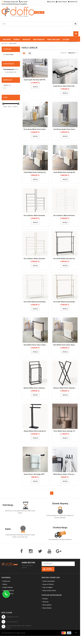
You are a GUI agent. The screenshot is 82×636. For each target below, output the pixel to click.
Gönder (49, 569)
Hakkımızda (6, 581)
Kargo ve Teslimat (48, 584)
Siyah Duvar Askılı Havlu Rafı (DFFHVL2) (65, 86)
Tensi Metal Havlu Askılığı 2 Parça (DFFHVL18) (65, 431)
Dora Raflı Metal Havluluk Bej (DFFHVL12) (65, 302)
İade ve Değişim (48, 587)
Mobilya (45, 599)
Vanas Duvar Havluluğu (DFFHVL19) (36, 474)
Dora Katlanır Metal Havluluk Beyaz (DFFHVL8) (65, 215)
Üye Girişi (51, 1)
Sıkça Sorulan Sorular (49, 590)
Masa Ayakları (47, 605)
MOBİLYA (16, 39)
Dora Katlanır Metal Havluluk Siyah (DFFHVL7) (36, 215)
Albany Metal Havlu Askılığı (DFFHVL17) (36, 431)
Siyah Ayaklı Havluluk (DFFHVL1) (36, 80)
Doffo (5, 85)
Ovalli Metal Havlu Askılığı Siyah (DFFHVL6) (36, 172)
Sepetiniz (7, 46)
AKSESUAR (26, 39)
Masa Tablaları (47, 608)
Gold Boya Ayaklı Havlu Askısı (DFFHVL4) (65, 129)
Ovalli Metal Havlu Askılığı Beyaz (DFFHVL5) (65, 172)
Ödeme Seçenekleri (49, 581)
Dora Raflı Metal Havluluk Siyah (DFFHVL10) (65, 258)
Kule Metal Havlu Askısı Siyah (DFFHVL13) (36, 345)
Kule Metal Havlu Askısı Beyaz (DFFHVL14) (65, 345)
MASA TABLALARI (53, 39)
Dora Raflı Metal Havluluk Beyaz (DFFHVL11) (36, 302)
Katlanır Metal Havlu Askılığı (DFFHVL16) (65, 388)
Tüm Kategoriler (8, 69)
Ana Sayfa (7, 39)
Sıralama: (63, 53)
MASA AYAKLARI (38, 39)
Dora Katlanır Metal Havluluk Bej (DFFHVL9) (36, 258)
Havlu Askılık (8, 54)
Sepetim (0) (72, 1)
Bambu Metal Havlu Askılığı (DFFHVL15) (36, 388)
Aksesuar (46, 602)
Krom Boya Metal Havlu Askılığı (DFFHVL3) (36, 129)
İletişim (66, 39)
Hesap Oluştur (61, 1)
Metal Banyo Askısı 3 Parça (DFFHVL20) (65, 474)
